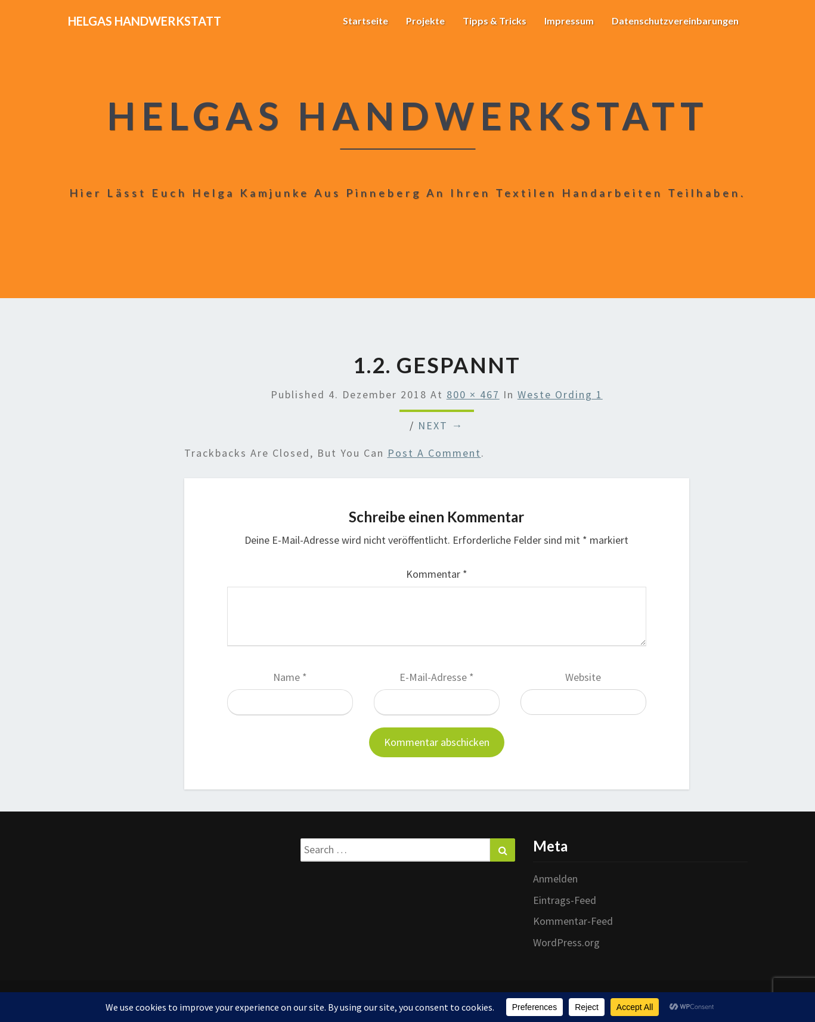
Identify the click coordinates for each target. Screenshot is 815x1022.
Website (583, 677)
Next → (440, 425)
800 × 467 (473, 394)
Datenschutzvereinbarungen (675, 20)
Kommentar (436, 574)
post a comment (434, 453)
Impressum (569, 20)
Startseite (365, 20)
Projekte (425, 20)
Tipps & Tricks (494, 20)
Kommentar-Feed (573, 921)
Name (290, 677)
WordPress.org (566, 942)
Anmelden (555, 878)
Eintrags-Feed (564, 900)
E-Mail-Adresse (436, 677)
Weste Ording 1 (560, 394)
